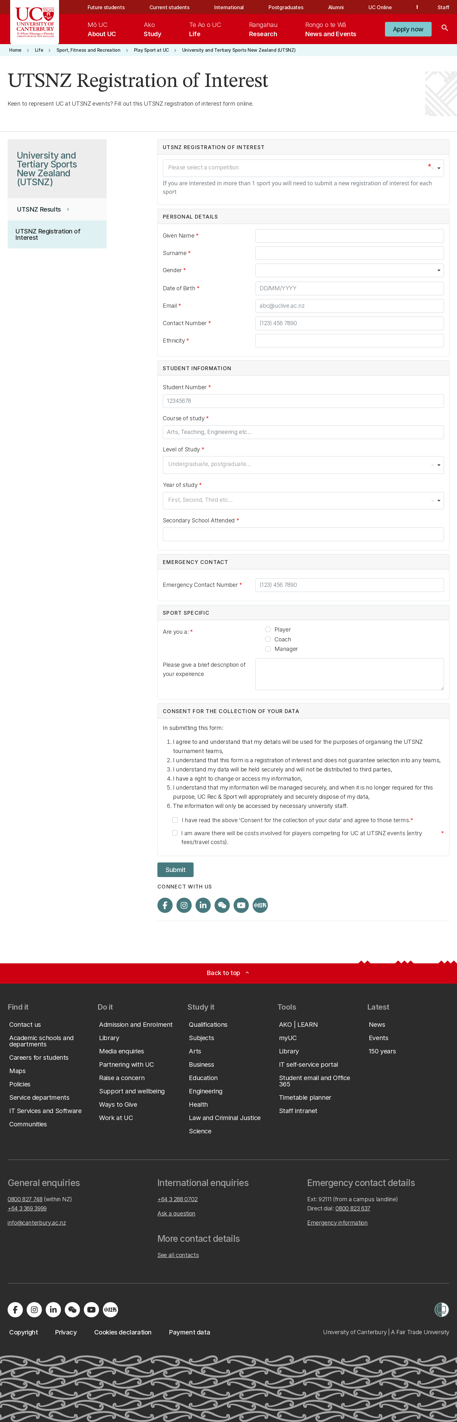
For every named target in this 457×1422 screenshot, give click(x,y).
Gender (173, 270)
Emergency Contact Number (202, 586)
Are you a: (176, 631)
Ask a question (176, 1213)
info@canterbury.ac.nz (37, 1222)
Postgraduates (285, 7)
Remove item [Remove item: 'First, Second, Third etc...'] (432, 501)
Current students (169, 7)
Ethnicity (174, 340)
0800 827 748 (25, 1199)
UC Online (380, 7)
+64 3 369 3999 (27, 1208)
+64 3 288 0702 (177, 1199)
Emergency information (337, 1222)
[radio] (268, 629)
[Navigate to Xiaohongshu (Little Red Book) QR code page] (260, 905)
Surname (175, 253)
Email (170, 305)
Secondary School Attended (199, 520)
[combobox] (303, 168)
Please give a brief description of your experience (204, 669)
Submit (175, 870)
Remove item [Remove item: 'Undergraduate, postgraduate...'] (432, 465)
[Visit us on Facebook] (165, 905)
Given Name (179, 235)
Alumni (336, 7)
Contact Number (187, 324)
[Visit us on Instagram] (184, 905)
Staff (443, 7)
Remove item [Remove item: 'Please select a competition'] (432, 168)
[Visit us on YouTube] (241, 905)
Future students (106, 7)
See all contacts (178, 1255)
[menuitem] (102, 29)
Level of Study (182, 449)
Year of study (181, 485)
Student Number (187, 388)
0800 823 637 (352, 1208)
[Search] (444, 29)
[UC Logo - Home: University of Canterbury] (34, 22)
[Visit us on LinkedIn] (203, 905)
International (229, 7)
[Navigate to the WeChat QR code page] (222, 905)
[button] (408, 29)
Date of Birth (180, 288)
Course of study (184, 418)
